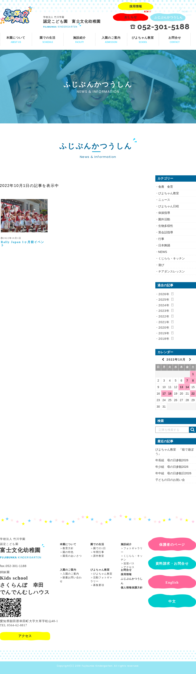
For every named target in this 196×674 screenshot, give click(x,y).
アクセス (129, 567)
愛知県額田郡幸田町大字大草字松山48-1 (29, 621)
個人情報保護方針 (132, 587)
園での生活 (97, 544)
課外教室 (98, 555)
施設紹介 (126, 544)
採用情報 (126, 574)
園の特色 (68, 552)
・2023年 (162, 310)
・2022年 (162, 316)
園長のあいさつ (72, 555)
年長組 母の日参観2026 (171, 460)
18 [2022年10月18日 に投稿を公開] (170, 393)
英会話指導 (165, 232)
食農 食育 (165, 186)
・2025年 (162, 299)
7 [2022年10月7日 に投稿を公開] (187, 380)
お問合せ (126, 569)
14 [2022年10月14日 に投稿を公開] (187, 387)
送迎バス (129, 563)
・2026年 (162, 294)
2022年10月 (176, 359)
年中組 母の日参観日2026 (173, 473)
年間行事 (98, 552)
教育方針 (68, 548)
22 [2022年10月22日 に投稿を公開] (193, 393)
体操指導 (164, 212)
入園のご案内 (68, 569)
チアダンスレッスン (171, 271)
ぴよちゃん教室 (168, 193)
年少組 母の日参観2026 (171, 466)
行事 (161, 239)
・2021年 (162, 322)
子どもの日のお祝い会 (170, 479)
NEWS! (147, 12)
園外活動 (164, 219)
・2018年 (162, 338)
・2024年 (162, 305)
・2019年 (162, 333)
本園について (68, 544)
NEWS (162, 252)
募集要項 (98, 585)
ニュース (164, 199)
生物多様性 (165, 225)
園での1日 (99, 548)
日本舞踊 (164, 245)
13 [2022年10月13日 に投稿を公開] (181, 387)
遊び (161, 265)
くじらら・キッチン (171, 258)
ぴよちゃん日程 (168, 206)
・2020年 (162, 327)
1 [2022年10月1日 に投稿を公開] (193, 374)
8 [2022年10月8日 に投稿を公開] (193, 380)
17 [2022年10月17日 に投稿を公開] (164, 393)
